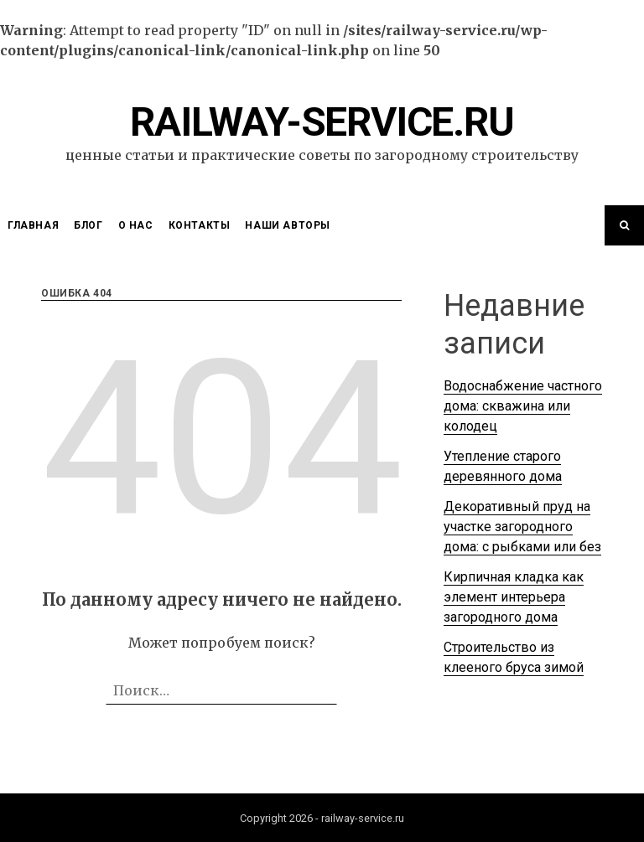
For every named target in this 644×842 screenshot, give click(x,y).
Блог (88, 225)
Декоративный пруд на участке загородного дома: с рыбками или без (522, 526)
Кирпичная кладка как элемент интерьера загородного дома (514, 597)
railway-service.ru (321, 122)
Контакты (200, 225)
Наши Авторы (287, 225)
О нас (135, 225)
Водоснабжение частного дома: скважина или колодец (523, 406)
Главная (33, 225)
